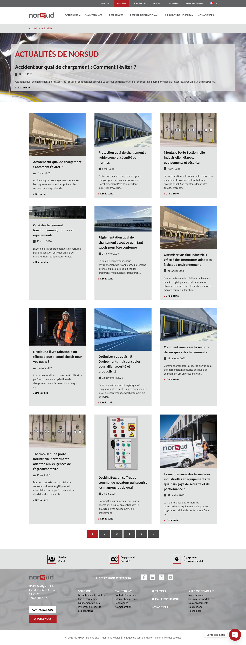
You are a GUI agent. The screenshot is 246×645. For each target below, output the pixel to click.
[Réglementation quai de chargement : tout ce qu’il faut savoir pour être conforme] (123, 208)
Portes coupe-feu (87, 599)
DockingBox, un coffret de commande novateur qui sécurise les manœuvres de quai (123, 482)
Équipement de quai (89, 603)
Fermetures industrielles (91, 595)
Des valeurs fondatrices (201, 599)
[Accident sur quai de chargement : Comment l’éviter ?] (57, 115)
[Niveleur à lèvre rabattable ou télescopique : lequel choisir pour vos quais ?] (57, 309)
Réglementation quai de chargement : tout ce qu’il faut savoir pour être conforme (121, 242)
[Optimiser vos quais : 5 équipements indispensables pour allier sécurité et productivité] (123, 309)
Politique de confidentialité (138, 637)
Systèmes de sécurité (89, 606)
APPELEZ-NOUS (42, 618)
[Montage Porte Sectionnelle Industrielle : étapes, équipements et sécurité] (188, 115)
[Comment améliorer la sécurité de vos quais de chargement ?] (188, 309)
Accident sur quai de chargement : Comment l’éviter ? (75, 67)
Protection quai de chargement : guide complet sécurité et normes (122, 157)
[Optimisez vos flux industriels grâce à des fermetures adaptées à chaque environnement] (188, 208)
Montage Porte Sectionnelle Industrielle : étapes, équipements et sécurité (184, 157)
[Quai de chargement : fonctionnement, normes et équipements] (57, 208)
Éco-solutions (85, 610)
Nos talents (194, 610)
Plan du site (92, 637)
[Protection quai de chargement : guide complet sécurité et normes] (123, 115)
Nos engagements (198, 603)
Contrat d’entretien (125, 595)
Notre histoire (196, 595)
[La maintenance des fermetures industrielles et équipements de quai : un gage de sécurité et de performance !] (188, 416)
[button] (213, 3)
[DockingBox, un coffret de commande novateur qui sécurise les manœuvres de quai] (123, 416)
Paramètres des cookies (168, 637)
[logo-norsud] (41, 15)
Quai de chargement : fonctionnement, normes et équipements (53, 230)
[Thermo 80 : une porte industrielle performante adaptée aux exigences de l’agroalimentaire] (57, 416)
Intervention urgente (126, 599)
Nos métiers (195, 606)
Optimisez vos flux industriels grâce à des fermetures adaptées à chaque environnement (188, 260)
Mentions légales (110, 637)
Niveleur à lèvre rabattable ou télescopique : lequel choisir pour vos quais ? (57, 356)
